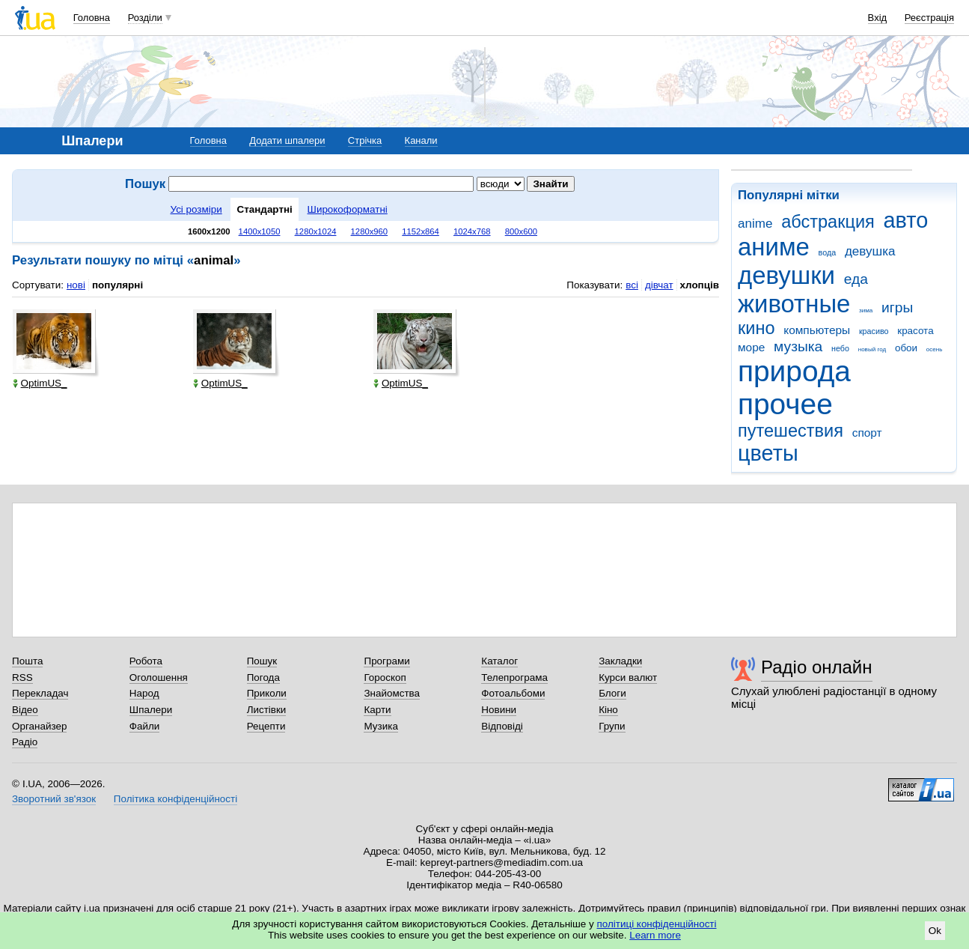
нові (76, 285)
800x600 (521, 231)
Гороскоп (385, 677)
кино (756, 328)
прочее (785, 404)
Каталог (499, 661)
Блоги (612, 693)
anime (755, 223)
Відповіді (502, 726)
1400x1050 (260, 231)
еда (856, 279)
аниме (774, 247)
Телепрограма (514, 677)
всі (632, 285)
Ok (935, 930)
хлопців (699, 285)
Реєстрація (929, 17)
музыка (798, 346)
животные (794, 304)
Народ (144, 693)
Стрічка (365, 140)
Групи (612, 726)
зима (865, 310)
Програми (386, 661)
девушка (870, 251)
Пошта (27, 661)
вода (828, 252)
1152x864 (420, 231)
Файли (144, 726)
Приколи (267, 693)
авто (906, 220)
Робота (145, 661)
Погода (263, 677)
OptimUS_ (40, 383)
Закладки (620, 661)
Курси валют (628, 677)
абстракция (828, 221)
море (751, 347)
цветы (768, 453)
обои (906, 348)
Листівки (267, 709)
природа (794, 371)
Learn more (655, 935)
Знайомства (392, 693)
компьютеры (816, 330)
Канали (421, 140)
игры (897, 307)
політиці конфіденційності (657, 924)
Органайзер (39, 726)
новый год (872, 349)
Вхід (877, 17)
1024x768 (472, 231)
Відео (25, 709)
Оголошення (158, 677)
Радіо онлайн (816, 667)
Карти (377, 709)
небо (840, 348)
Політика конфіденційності (175, 798)
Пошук (262, 661)
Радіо (24, 742)
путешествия (790, 430)
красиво (874, 331)
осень (934, 349)
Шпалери (150, 709)
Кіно (608, 709)
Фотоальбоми (513, 693)
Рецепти (266, 726)
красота (915, 330)
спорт (867, 432)
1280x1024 (316, 231)
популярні (117, 285)
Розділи (145, 17)
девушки (786, 275)
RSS (22, 677)
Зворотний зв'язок (54, 798)
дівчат (659, 285)
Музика (380, 726)
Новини (498, 709)
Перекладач (40, 693)
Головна (91, 17)
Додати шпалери (287, 140)
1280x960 (369, 231)
